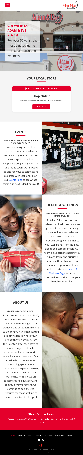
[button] (7, 5)
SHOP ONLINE (41, 106)
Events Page (15, 179)
